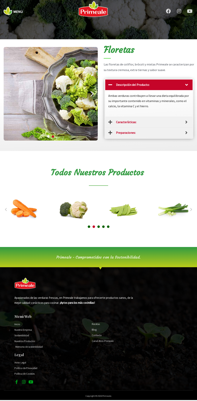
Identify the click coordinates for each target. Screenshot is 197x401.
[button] (48, 136)
